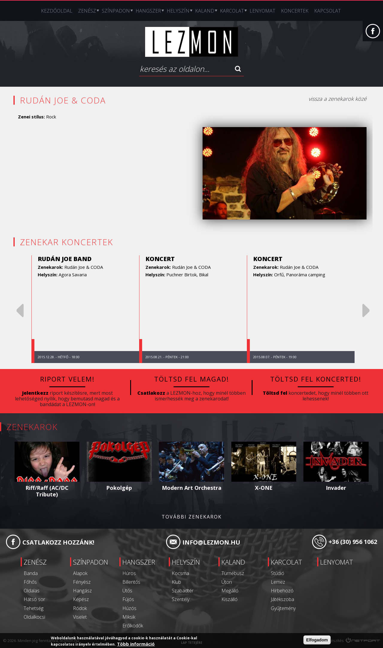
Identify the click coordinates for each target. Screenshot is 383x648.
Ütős (127, 590)
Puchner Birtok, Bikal (187, 275)
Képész (81, 599)
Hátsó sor (34, 599)
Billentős (131, 582)
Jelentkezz (35, 392)
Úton (226, 582)
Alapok (80, 573)
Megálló (229, 590)
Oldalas (31, 590)
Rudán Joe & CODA (83, 267)
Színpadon (116, 10)
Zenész (87, 10)
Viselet (80, 617)
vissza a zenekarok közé (337, 98)
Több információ (136, 644)
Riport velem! (67, 378)
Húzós (129, 608)
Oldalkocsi (34, 617)
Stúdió (277, 573)
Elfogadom (317, 640)
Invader (336, 487)
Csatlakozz (151, 392)
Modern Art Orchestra (191, 487)
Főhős (30, 582)
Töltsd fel (275, 392)
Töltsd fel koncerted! (315, 378)
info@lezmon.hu (211, 542)
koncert (160, 259)
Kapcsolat (327, 10)
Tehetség (33, 608)
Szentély (180, 599)
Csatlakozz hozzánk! (58, 542)
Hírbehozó (282, 590)
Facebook (373, 34)
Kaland (204, 10)
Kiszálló (229, 599)
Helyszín (178, 10)
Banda (31, 573)
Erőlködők (132, 625)
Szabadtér (183, 590)
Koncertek (294, 10)
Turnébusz (232, 573)
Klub (176, 582)
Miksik (128, 617)
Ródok (80, 608)
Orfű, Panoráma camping (299, 275)
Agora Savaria (73, 275)
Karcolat (232, 10)
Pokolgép (119, 487)
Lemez (278, 582)
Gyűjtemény (283, 608)
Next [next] (366, 310)
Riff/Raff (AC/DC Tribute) (47, 491)
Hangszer (148, 10)
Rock (51, 117)
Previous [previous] (20, 310)
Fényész (82, 582)
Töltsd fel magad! (191, 378)
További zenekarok (192, 517)
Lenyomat (262, 10)
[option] (85, 309)
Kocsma (180, 573)
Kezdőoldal (56, 10)
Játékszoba (282, 599)
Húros (129, 573)
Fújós (128, 599)
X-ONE (264, 487)
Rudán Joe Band (65, 259)
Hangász (82, 590)
